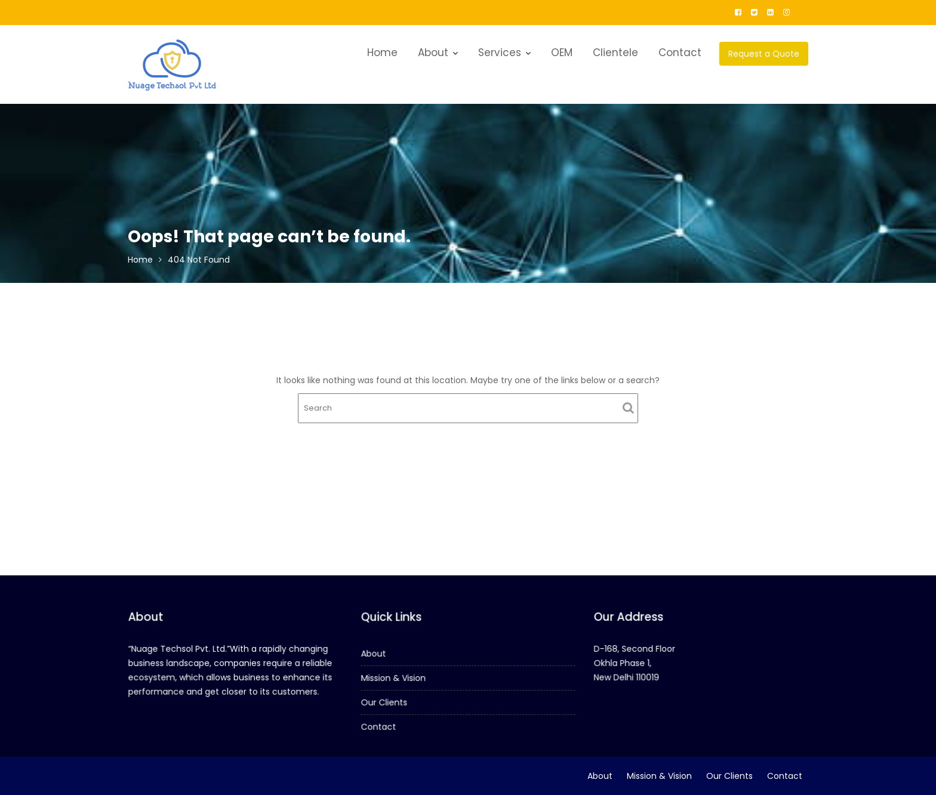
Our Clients (385, 702)
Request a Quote (763, 54)
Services (499, 52)
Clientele (615, 52)
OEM (561, 52)
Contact (679, 52)
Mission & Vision (394, 678)
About (433, 52)
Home (382, 52)
